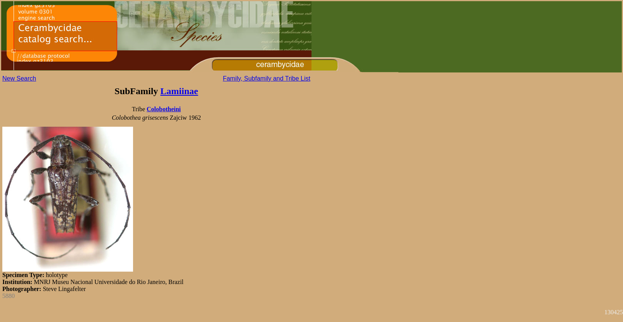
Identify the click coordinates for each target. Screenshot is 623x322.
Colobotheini (164, 109)
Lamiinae (179, 91)
